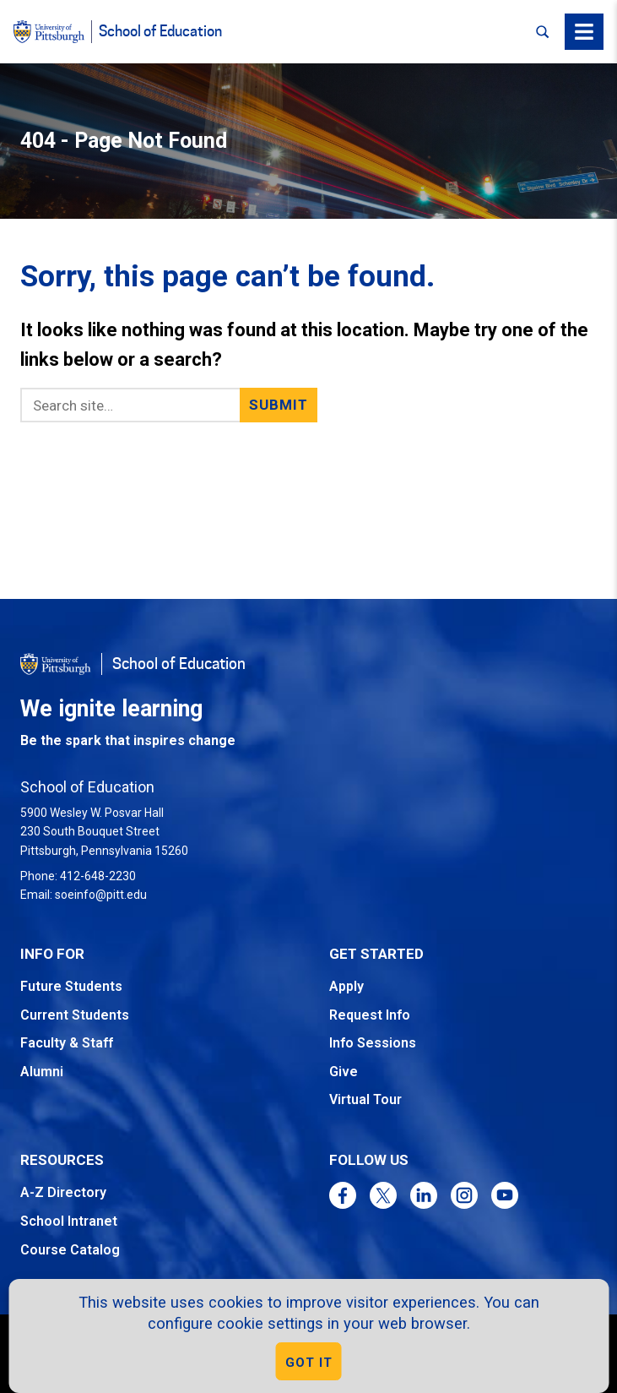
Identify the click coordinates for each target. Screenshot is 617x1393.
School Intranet (68, 1221)
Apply (346, 986)
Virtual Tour (365, 1099)
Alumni (41, 1072)
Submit (279, 404)
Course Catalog (70, 1250)
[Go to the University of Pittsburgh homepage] (55, 664)
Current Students (74, 1015)
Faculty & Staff (66, 1043)
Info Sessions (372, 1043)
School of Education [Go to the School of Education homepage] (179, 664)
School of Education (160, 31)
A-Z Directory (63, 1192)
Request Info (369, 1015)
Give (343, 1072)
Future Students (71, 986)
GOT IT (309, 1362)
